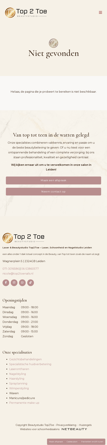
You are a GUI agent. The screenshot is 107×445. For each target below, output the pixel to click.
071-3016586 (11, 268)
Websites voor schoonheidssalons (53, 429)
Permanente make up (24, 402)
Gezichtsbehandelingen (25, 359)
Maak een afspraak (53, 180)
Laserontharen (19, 369)
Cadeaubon (72, 441)
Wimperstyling (19, 388)
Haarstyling (16, 378)
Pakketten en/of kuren (92, 441)
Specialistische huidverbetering (30, 364)
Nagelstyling (17, 374)
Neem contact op (53, 191)
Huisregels (85, 425)
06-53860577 (30, 268)
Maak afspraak (56, 441)
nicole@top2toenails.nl (18, 273)
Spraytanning (18, 383)
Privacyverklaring (66, 425)
